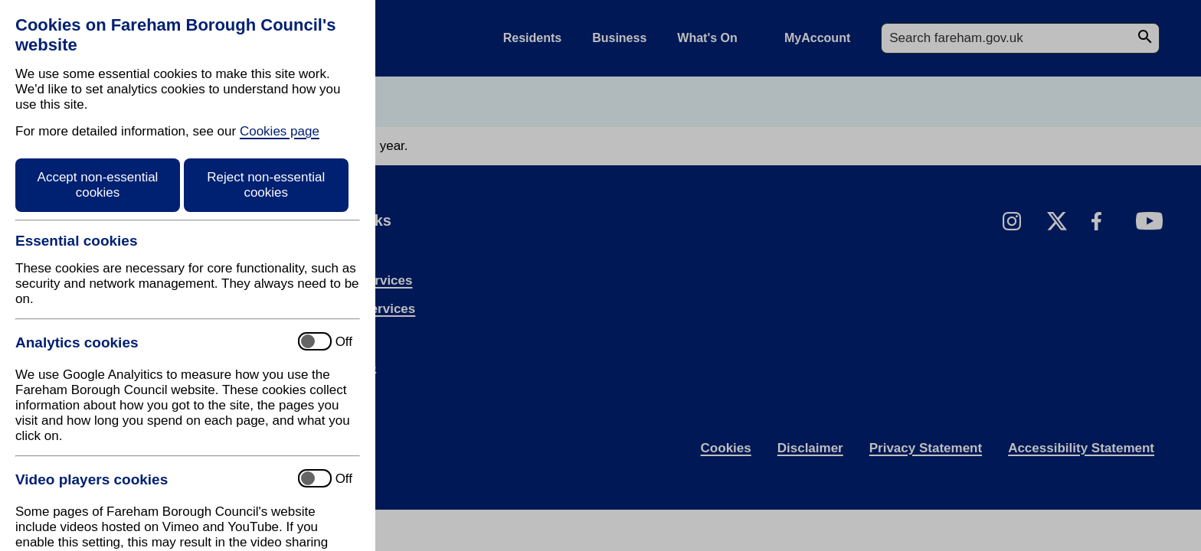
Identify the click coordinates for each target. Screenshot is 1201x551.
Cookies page (279, 131)
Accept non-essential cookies (98, 185)
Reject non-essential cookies (266, 185)
